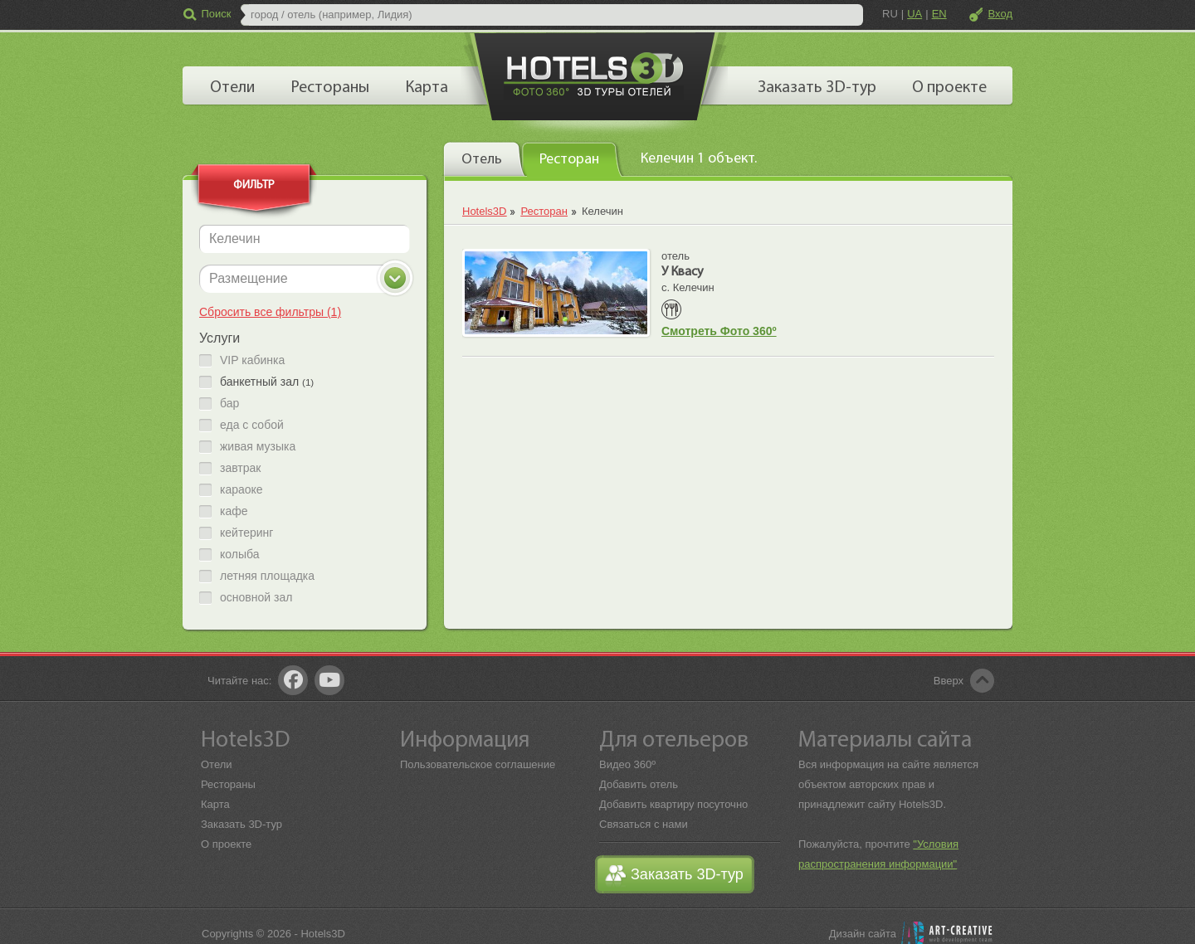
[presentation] (484, 158)
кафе (234, 511)
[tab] (484, 158)
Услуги (219, 338)
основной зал (256, 597)
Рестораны (228, 784)
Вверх (948, 680)
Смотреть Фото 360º (719, 331)
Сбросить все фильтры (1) (270, 312)
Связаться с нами (643, 824)
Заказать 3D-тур (241, 824)
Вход (1000, 13)
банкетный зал (267, 382)
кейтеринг (246, 533)
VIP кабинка (252, 360)
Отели (216, 764)
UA (914, 13)
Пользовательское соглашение (477, 764)
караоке (241, 490)
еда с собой (252, 425)
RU (890, 13)
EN (939, 13)
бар (229, 403)
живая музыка (257, 446)
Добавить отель (638, 784)
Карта (215, 804)
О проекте (226, 844)
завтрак (240, 468)
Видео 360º (627, 764)
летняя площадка (267, 576)
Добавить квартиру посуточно (673, 804)
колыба (239, 554)
